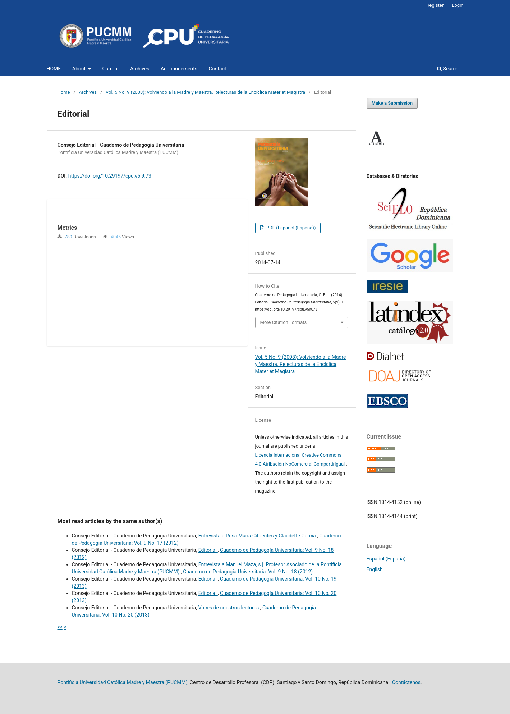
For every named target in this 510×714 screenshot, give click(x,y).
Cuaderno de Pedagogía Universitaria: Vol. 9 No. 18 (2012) (248, 572)
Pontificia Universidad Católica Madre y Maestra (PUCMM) (123, 682)
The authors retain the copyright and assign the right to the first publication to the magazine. (300, 482)
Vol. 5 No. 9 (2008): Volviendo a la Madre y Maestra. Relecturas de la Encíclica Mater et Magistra (205, 92)
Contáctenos (406, 682)
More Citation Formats (283, 322)
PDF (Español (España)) (290, 227)
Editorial (208, 550)
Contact (217, 69)
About (79, 69)
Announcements (179, 69)
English (375, 569)
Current (110, 69)
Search (447, 69)
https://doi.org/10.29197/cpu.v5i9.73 (109, 176)
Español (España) (386, 559)
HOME (54, 69)
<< (60, 627)
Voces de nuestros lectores (229, 607)
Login (457, 5)
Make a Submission (392, 103)
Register (435, 5)
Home (64, 92)
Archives (140, 69)
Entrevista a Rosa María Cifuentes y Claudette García (257, 536)
